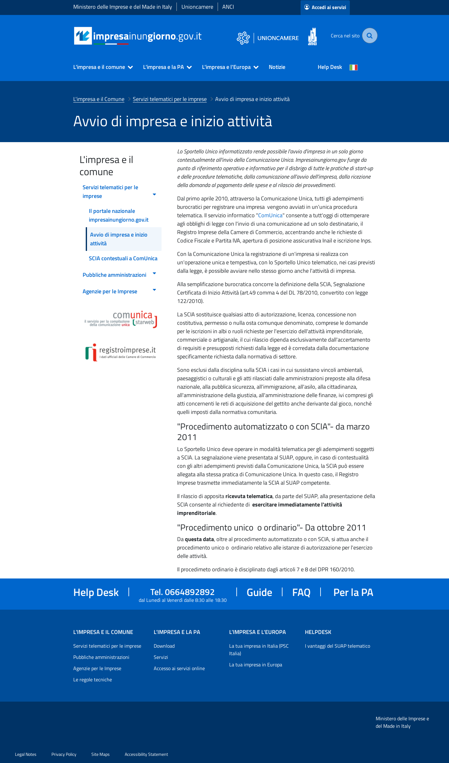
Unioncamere (197, 6)
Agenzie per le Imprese (97, 668)
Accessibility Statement (146, 754)
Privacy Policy (63, 754)
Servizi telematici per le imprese (107, 646)
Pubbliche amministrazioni (101, 657)
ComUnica (270, 215)
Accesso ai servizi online (179, 668)
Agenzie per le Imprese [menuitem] (120, 291)
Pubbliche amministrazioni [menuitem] (120, 275)
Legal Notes (25, 754)
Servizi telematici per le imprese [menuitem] (120, 191)
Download (164, 646)
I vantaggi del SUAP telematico (337, 646)
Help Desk (330, 67)
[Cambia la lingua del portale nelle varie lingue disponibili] (354, 67)
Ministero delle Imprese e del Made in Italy (122, 6)
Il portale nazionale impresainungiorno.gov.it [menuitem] (118, 215)
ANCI (228, 6)
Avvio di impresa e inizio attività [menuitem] (118, 238)
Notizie (277, 67)
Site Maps (100, 754)
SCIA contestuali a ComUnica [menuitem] (123, 258)
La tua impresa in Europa (255, 664)
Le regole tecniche (92, 679)
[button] (100, 67)
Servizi (161, 657)
